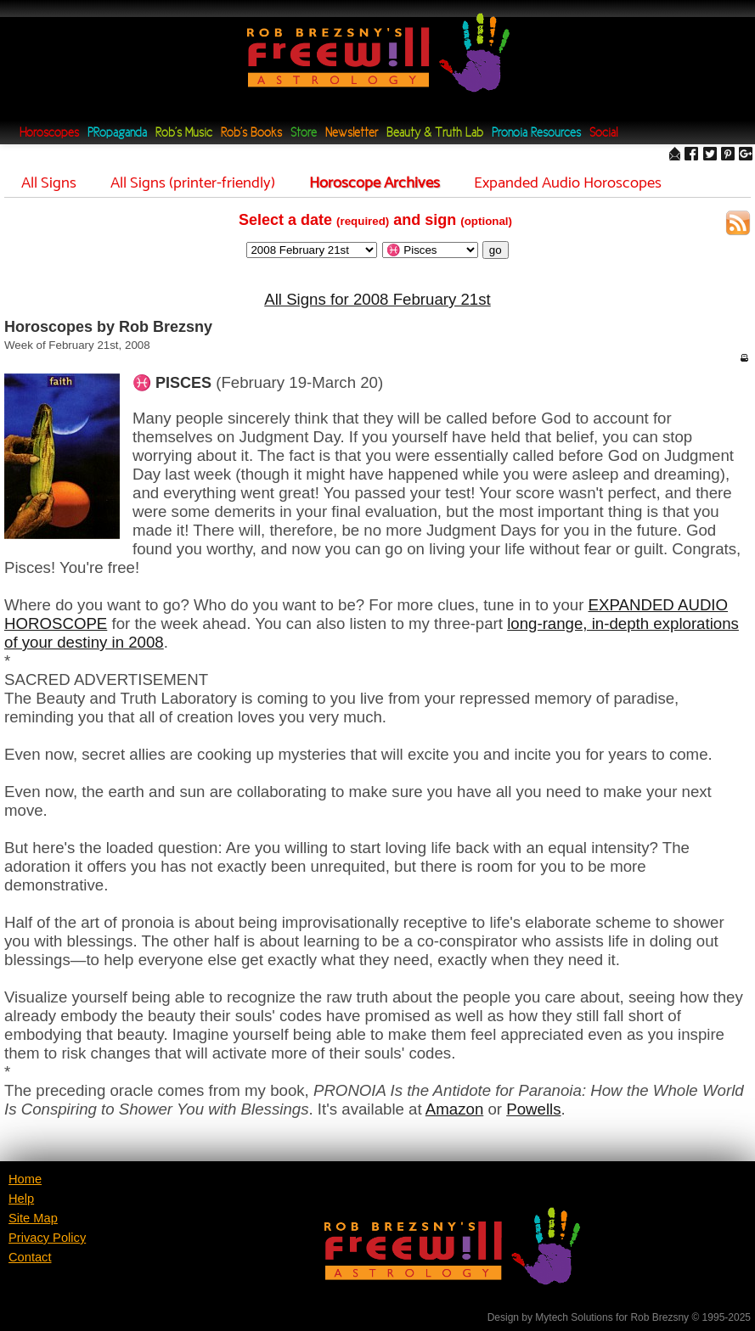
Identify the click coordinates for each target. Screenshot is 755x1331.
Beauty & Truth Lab (434, 133)
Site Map (33, 1218)
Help (21, 1198)
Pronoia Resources (536, 133)
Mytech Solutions (573, 1317)
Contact (30, 1257)
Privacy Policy (47, 1237)
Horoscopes (49, 133)
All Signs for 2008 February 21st (377, 299)
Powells (533, 1109)
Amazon (454, 1109)
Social (603, 133)
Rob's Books (251, 133)
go (495, 250)
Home (25, 1179)
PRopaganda (117, 133)
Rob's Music (183, 133)
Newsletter (351, 133)
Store (303, 133)
